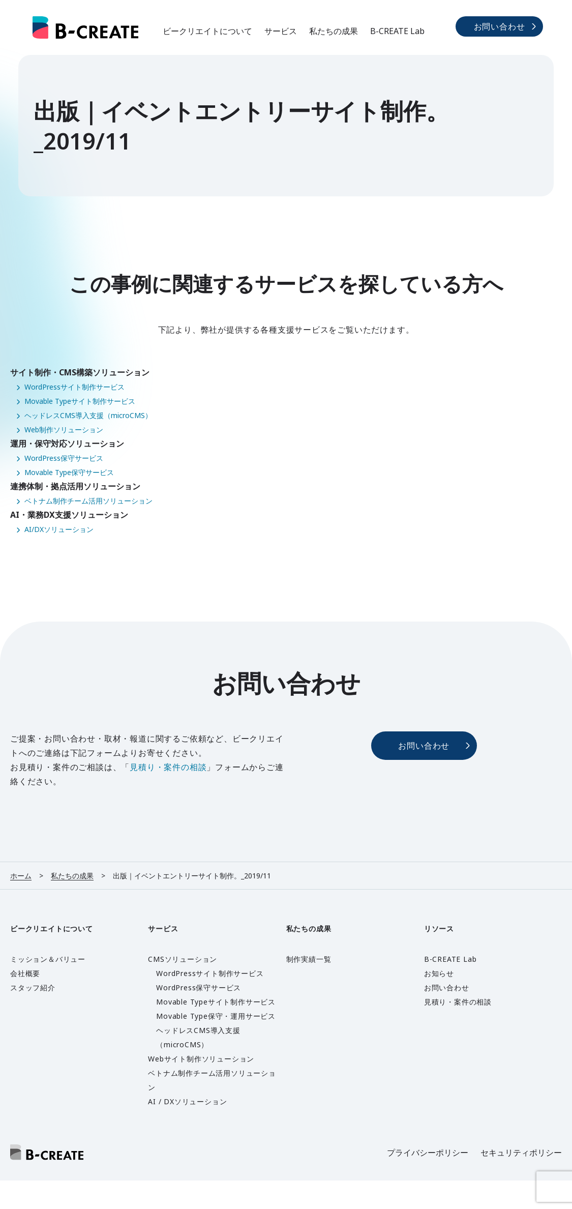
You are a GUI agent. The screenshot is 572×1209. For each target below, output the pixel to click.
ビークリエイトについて (207, 31)
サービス (280, 31)
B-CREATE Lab (397, 31)
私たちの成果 (333, 31)
